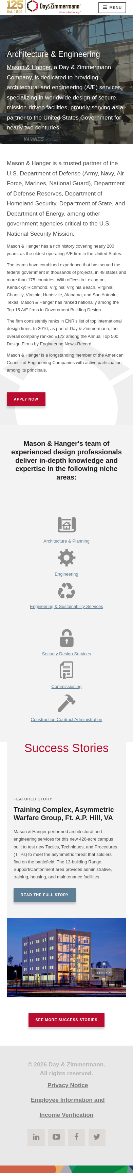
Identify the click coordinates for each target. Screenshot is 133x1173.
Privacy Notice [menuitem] (68, 1085)
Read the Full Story (45, 895)
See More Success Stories (67, 1020)
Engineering (66, 574)
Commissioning (67, 686)
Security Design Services (66, 653)
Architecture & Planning (66, 541)
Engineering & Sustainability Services (66, 606)
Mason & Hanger (29, 67)
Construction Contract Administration (66, 719)
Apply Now (26, 399)
